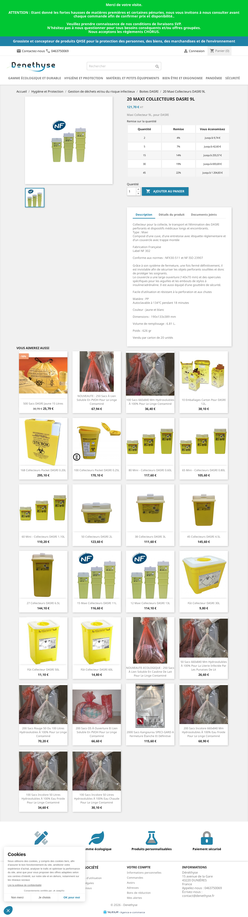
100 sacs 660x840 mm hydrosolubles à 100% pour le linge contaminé (150, 402)
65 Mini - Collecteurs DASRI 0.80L (203, 470)
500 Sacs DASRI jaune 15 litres (43, 403)
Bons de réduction (139, 893)
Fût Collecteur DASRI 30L (204, 603)
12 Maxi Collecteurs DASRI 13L (150, 603)
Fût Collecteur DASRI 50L (43, 669)
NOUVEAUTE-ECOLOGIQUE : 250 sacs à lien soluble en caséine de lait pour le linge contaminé (150, 671)
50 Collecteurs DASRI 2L (96, 536)
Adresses (133, 887)
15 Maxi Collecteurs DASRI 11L (96, 603)
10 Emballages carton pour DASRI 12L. (204, 402)
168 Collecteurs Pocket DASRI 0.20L (43, 470)
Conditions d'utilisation (87, 878)
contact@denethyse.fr (198, 896)
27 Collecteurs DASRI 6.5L (43, 603)
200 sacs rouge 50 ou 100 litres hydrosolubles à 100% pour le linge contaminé (43, 732)
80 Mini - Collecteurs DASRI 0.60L (150, 470)
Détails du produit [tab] (172, 214)
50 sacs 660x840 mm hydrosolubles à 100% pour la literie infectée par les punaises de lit (204, 665)
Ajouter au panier (165, 191)
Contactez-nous (33, 51)
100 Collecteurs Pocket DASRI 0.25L (96, 470)
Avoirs (131, 882)
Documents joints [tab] (204, 214)
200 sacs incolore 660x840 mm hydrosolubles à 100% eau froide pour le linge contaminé (203, 732)
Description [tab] (144, 214)
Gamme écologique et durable (34, 78)
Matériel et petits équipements (132, 78)
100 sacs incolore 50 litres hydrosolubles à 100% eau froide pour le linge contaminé (43, 798)
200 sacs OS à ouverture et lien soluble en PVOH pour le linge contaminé (97, 732)
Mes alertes (134, 898)
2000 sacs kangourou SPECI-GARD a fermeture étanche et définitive (150, 734)
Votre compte (139, 867)
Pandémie (214, 78)
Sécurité (232, 78)
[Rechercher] (124, 66)
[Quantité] (131, 191)
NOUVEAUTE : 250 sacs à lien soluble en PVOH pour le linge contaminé (97, 400)
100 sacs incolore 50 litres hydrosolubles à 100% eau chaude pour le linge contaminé (96, 798)
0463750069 (60, 51)
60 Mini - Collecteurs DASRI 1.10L (43, 536)
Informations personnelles (144, 872)
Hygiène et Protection (83, 78)
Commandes (135, 877)
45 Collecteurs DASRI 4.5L (203, 536)
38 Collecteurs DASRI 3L (150, 536)
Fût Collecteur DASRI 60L (97, 669)
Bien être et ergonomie (182, 78)
